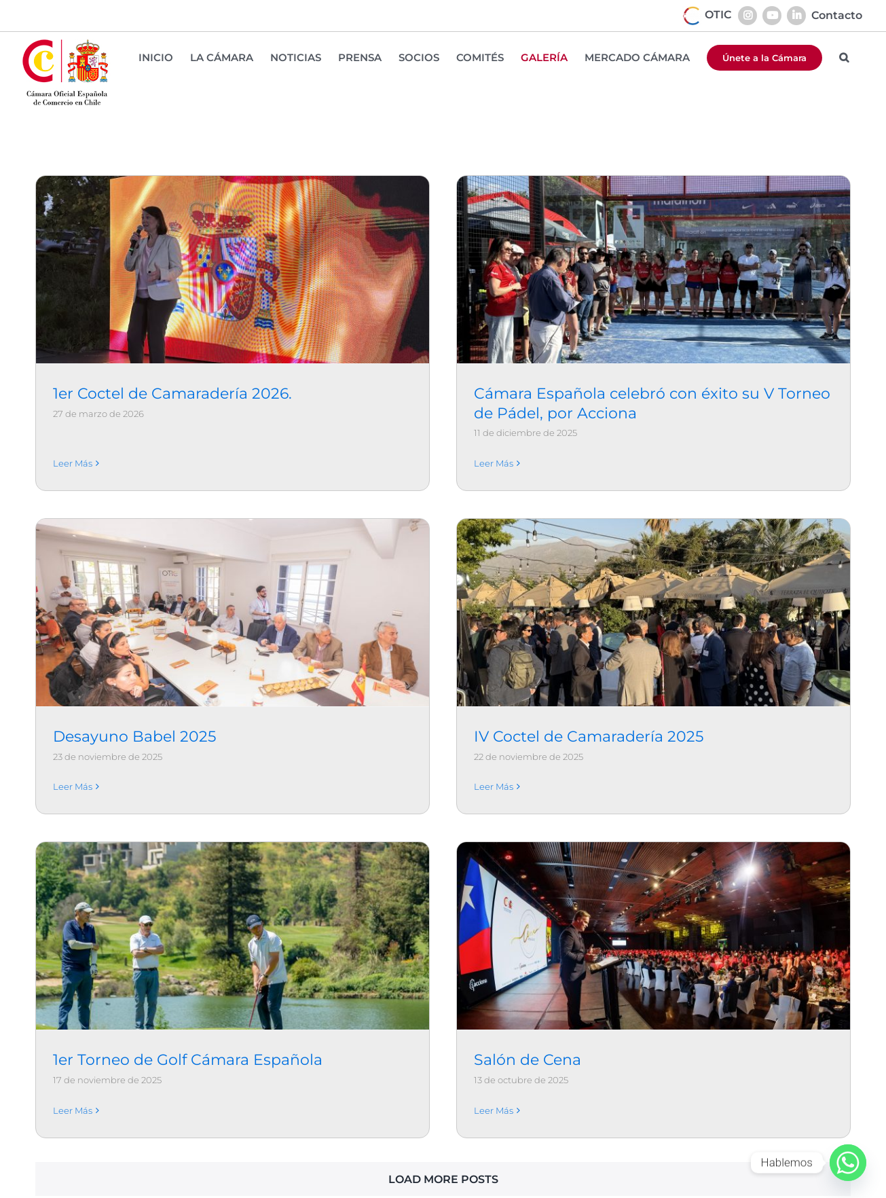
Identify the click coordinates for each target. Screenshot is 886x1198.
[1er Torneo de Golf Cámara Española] (332, 828)
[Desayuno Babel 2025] (431, 491)
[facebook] (792, 1187)
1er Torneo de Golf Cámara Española (287, 952)
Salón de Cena (577, 952)
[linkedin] (765, 1187)
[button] (844, 57)
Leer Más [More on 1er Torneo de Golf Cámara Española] (172, 1002)
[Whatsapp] (848, 1162)
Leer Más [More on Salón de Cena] (543, 1002)
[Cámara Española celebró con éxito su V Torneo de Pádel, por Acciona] (603, 269)
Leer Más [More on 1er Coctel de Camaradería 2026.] (72, 443)
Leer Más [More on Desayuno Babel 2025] (271, 664)
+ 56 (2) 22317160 (455, 1184)
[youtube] (738, 1187)
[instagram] (819, 1187)
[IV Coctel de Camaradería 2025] (504, 619)
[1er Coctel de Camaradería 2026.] (232, 269)
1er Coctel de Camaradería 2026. (172, 393)
